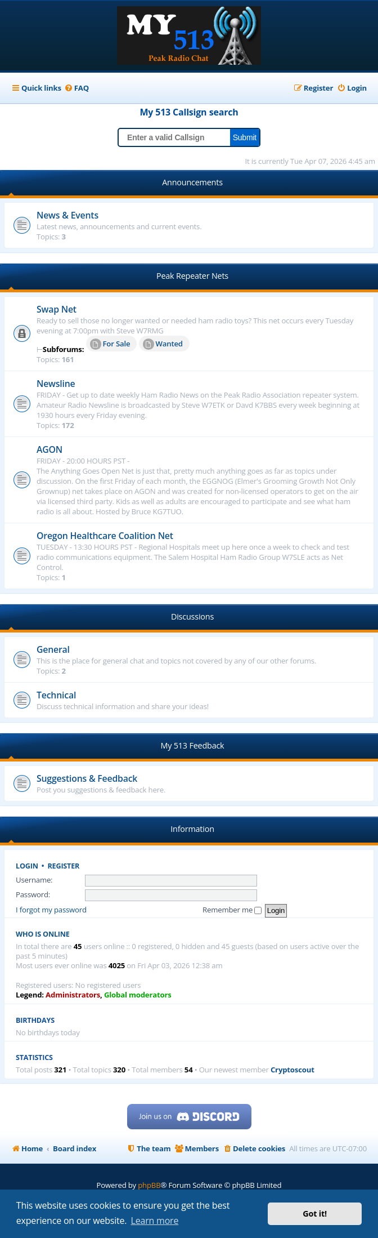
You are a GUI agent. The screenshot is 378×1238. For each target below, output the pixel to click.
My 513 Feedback (192, 745)
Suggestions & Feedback (87, 778)
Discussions (192, 616)
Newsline (56, 383)
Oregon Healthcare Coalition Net (105, 535)
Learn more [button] (155, 1220)
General (53, 649)
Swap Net (56, 309)
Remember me (232, 910)
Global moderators (138, 995)
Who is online (43, 934)
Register (64, 866)
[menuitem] (76, 88)
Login (27, 866)
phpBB (149, 1185)
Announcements (192, 182)
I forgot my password (51, 910)
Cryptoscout (292, 1070)
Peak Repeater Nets (192, 275)
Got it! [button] (315, 1213)
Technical (56, 695)
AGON (49, 449)
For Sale (110, 344)
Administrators (73, 995)
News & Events (67, 215)
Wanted (163, 344)
